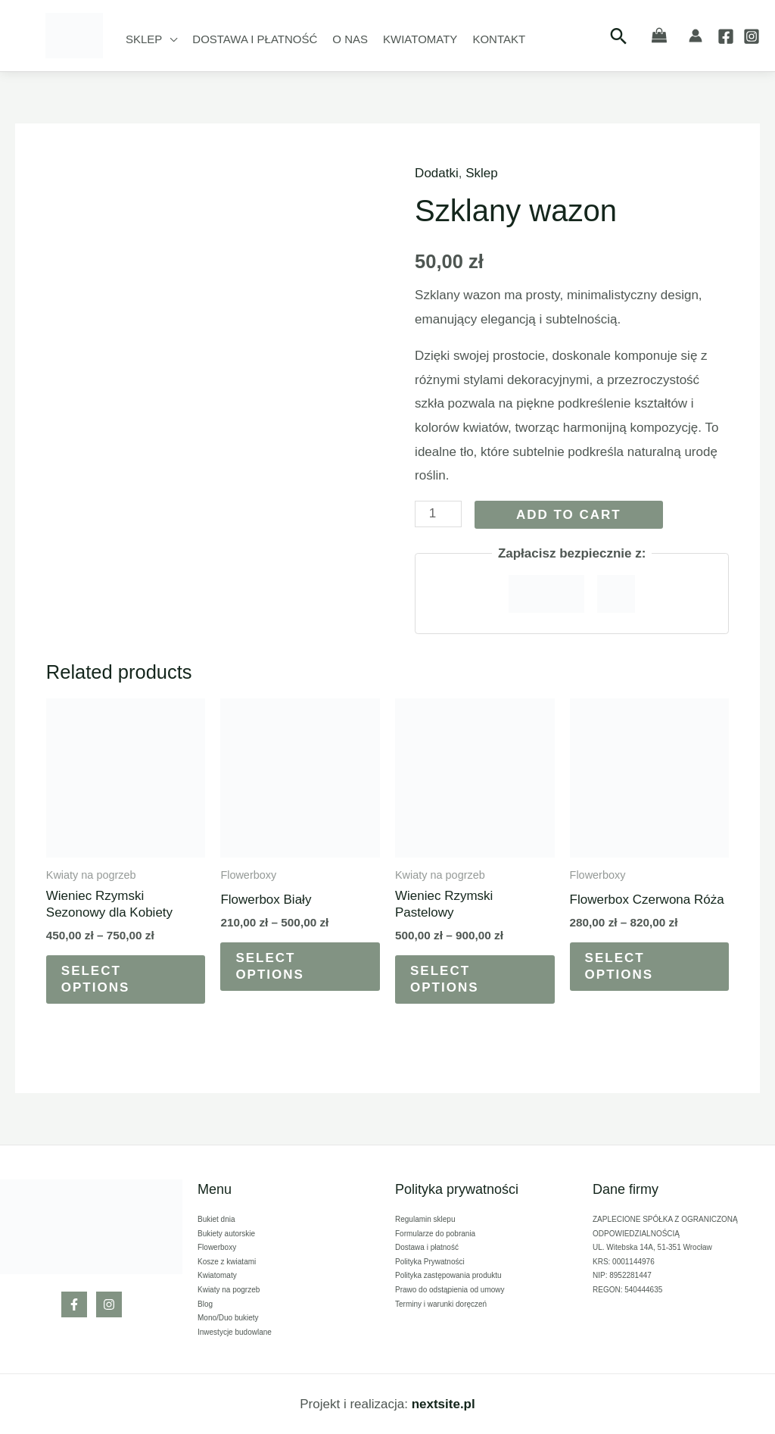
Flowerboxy (217, 1247)
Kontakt (498, 39)
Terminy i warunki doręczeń (441, 1304)
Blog (205, 1304)
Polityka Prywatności (430, 1261)
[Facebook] (725, 36)
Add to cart (568, 515)
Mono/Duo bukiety (228, 1318)
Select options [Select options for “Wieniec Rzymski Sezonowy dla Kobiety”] (95, 979)
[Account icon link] (695, 35)
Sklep (144, 39)
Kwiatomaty (420, 39)
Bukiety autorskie (226, 1233)
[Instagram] (751, 36)
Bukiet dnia (216, 1219)
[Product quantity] (438, 514)
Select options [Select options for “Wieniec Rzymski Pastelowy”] (444, 979)
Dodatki (437, 173)
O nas (350, 39)
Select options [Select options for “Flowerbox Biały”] (269, 966)
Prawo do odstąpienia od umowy (450, 1290)
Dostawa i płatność (254, 39)
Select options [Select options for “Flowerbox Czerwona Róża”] (619, 966)
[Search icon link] (619, 36)
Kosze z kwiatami (227, 1261)
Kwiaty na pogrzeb (229, 1290)
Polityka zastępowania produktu (448, 1275)
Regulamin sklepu (425, 1219)
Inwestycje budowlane (235, 1332)
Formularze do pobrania (435, 1233)
